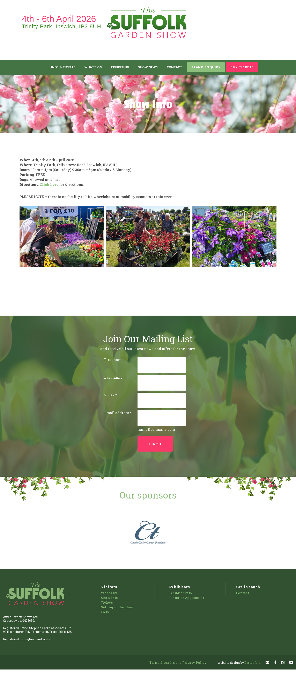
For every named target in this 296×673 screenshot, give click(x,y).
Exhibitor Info (180, 593)
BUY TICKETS (242, 67)
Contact (174, 67)
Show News (148, 67)
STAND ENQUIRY (206, 67)
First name (113, 359)
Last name (113, 377)
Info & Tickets (63, 67)
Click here (49, 184)
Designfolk (239, 663)
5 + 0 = (109, 395)
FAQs (105, 612)
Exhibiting (120, 67)
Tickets (107, 602)
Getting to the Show (117, 607)
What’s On (93, 67)
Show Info (109, 598)
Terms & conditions (165, 662)
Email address (116, 412)
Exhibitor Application (187, 598)
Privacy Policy (194, 662)
